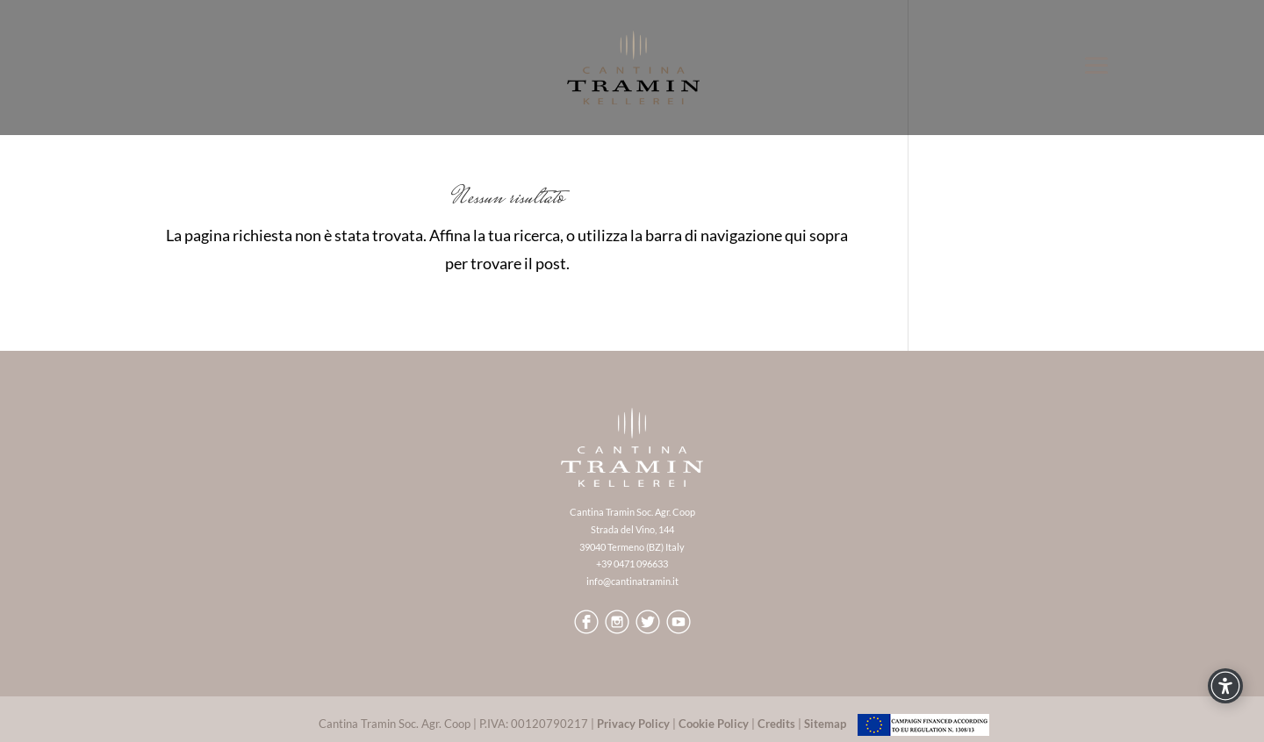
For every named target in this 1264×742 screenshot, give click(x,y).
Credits (776, 724)
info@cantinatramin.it (632, 581)
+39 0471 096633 (632, 563)
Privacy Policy (633, 724)
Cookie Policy (714, 724)
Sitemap (825, 724)
